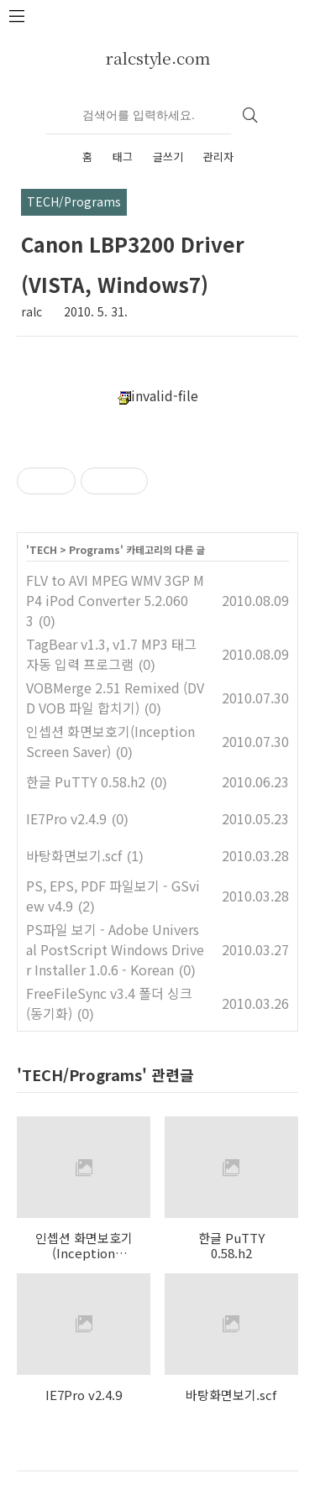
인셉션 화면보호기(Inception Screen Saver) (110, 741)
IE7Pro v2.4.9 (66, 818)
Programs (94, 549)
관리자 (218, 157)
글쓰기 (168, 157)
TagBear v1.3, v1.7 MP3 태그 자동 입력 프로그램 (111, 654)
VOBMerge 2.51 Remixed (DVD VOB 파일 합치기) (115, 697)
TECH (43, 549)
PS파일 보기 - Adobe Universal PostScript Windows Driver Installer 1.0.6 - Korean (115, 949)
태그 (123, 157)
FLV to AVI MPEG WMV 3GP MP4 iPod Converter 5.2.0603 (115, 600)
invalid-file (158, 395)
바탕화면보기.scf (74, 855)
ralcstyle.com (158, 57)
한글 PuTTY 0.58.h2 (85, 781)
